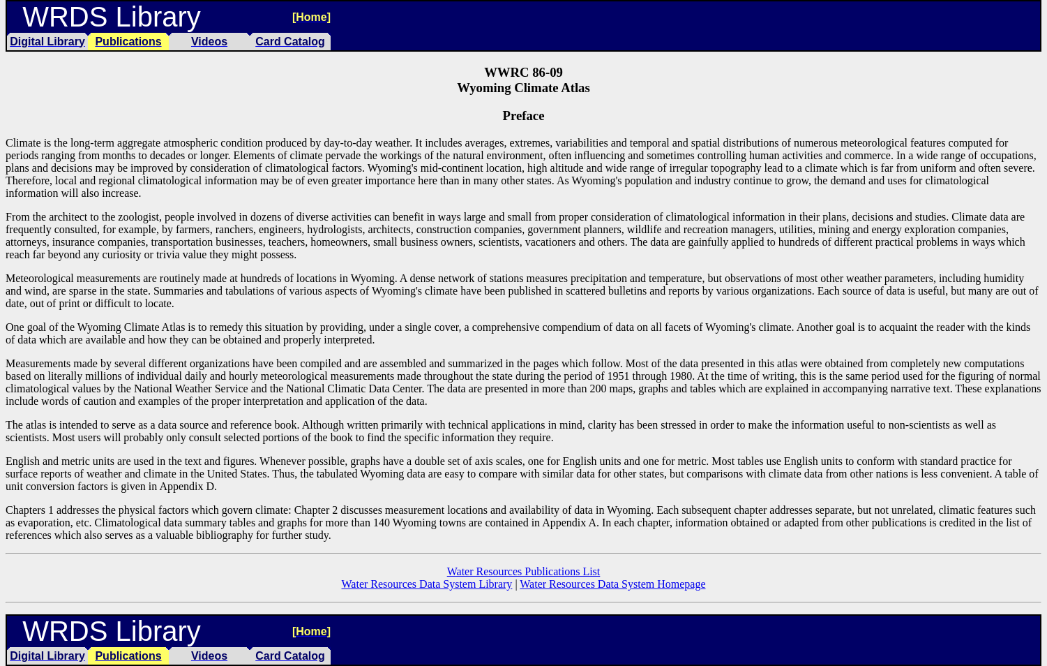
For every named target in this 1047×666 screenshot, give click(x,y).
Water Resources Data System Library (427, 584)
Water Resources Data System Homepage (612, 584)
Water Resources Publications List (524, 571)
